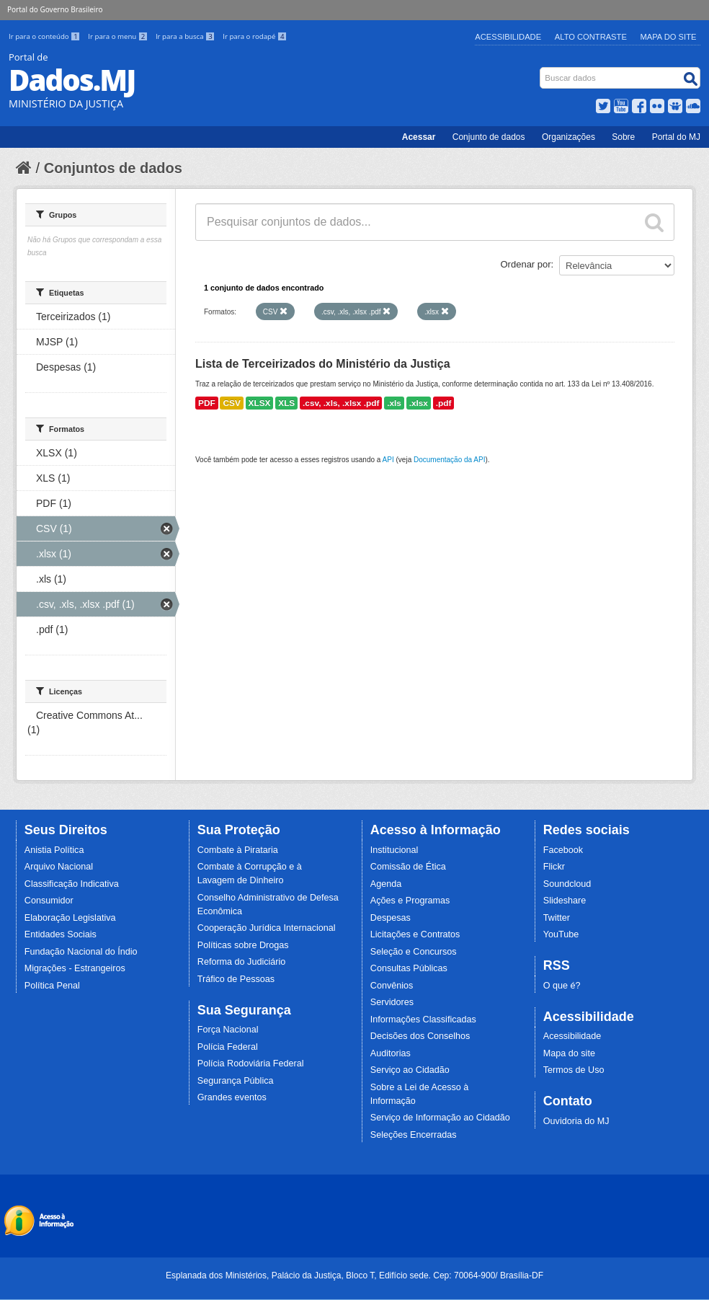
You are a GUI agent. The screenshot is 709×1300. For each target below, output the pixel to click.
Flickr (554, 867)
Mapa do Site (669, 36)
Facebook (563, 850)
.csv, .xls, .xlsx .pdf (341, 403)
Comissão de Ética (408, 867)
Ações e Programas (410, 901)
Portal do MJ (676, 137)
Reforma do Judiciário (241, 962)
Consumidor (48, 901)
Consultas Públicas (408, 968)
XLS (286, 403)
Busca (541, 70)
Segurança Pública (235, 1081)
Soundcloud (567, 884)
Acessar (419, 137)
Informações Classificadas (423, 1019)
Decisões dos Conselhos (420, 1036)
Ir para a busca (186, 36)
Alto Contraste (591, 36)
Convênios (392, 986)
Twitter (556, 918)
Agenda (385, 884)
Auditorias (390, 1053)
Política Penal (52, 986)
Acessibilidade (508, 36)
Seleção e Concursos (413, 952)
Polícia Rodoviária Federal (250, 1063)
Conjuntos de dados (113, 168)
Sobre (623, 137)
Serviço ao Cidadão (410, 1070)
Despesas (390, 918)
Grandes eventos (232, 1097)
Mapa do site (569, 1053)
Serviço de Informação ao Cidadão (440, 1118)
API (388, 460)
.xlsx (418, 403)
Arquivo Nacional (58, 867)
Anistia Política (54, 850)
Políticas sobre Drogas (243, 945)
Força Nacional (228, 1030)
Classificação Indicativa (71, 884)
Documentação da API (450, 460)
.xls (394, 403)
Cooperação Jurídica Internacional (266, 928)
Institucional (394, 850)
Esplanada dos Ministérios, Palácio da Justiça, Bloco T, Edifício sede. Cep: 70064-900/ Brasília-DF (354, 1275)
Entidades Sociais (60, 934)
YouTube (561, 934)
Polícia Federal (227, 1047)
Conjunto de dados (488, 137)
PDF (206, 403)
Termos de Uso (574, 1070)
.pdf (444, 403)
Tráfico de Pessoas (236, 979)
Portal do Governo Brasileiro (54, 9)
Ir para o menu (119, 36)
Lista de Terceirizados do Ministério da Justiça (322, 364)
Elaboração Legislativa (70, 918)
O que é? (562, 986)
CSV (231, 403)
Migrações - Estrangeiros (74, 968)
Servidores (392, 1002)
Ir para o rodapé (255, 36)
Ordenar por (526, 264)
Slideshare (565, 901)
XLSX (260, 403)
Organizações (568, 137)
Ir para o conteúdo (45, 36)
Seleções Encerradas (413, 1135)
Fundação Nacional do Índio (81, 952)
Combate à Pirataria (237, 850)
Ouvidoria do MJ (576, 1121)
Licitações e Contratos (415, 934)
